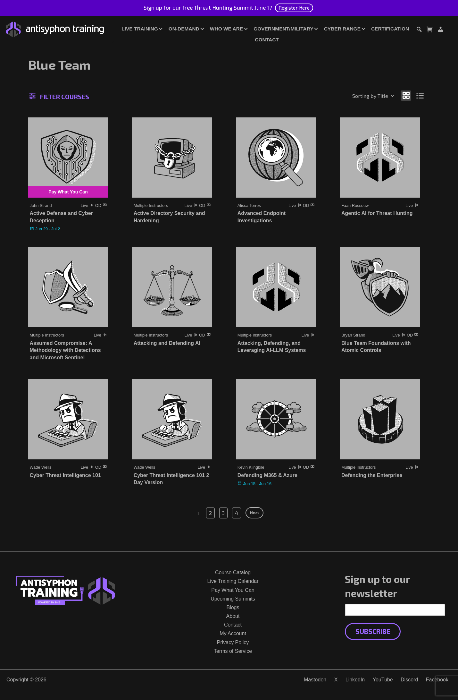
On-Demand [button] (184, 28)
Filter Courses (59, 96)
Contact (267, 39)
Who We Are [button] (226, 28)
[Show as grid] (406, 95)
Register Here (294, 7)
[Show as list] (420, 95)
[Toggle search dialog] (419, 30)
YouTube (383, 679)
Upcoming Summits (233, 599)
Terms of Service (233, 651)
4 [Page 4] (236, 513)
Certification (390, 28)
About (233, 616)
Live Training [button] (139, 28)
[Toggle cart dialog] (429, 30)
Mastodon (315, 679)
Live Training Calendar (232, 581)
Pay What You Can (232, 590)
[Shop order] (359, 95)
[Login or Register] (440, 30)
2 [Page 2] (210, 513)
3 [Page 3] (223, 513)
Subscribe (372, 631)
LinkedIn (355, 679)
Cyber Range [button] (342, 28)
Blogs (232, 607)
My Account (233, 633)
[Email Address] (395, 610)
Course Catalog (233, 572)
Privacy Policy (233, 642)
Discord (409, 679)
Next (254, 512)
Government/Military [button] (283, 28)
